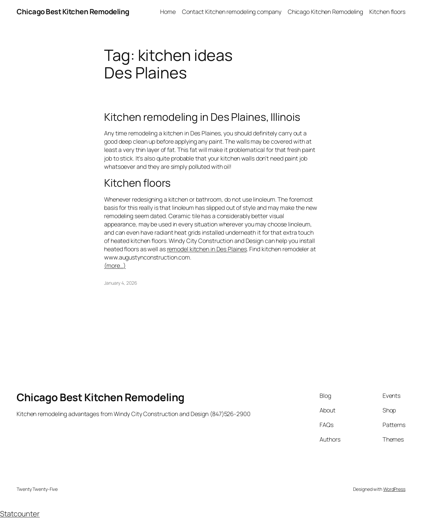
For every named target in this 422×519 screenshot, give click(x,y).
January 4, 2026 (120, 283)
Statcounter (20, 514)
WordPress (394, 489)
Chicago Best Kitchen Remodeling (73, 12)
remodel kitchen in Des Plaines (207, 249)
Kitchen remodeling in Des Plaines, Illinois (202, 117)
